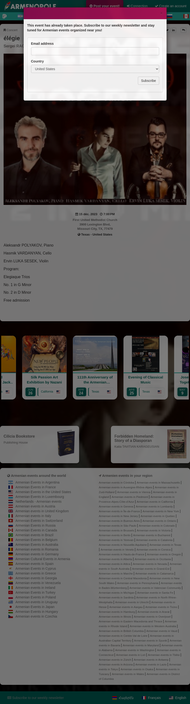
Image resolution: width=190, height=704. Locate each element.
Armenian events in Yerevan (116, 539)
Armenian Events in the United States (43, 492)
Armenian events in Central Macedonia (123, 578)
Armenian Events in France (36, 487)
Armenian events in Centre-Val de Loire (123, 635)
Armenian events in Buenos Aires (120, 520)
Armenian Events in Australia (37, 544)
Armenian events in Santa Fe (155, 592)
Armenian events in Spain (35, 564)
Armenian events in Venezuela (38, 583)
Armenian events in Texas (165, 544)
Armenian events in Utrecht (132, 602)
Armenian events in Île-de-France (120, 511)
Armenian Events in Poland (36, 597)
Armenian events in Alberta (116, 559)
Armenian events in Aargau (126, 606)
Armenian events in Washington (135, 650)
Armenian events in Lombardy (155, 506)
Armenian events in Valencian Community (156, 587)
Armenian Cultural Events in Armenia (43, 559)
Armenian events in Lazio (151, 664)
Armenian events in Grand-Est (151, 568)
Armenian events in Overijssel (152, 616)
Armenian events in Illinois (115, 616)
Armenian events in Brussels (117, 530)
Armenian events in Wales (128, 674)
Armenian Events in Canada (36, 530)
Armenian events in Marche (116, 573)
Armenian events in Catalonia (154, 539)
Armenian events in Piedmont (130, 496)
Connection (137, 6)
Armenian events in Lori (131, 654)
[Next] (186, 16)
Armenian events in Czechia (36, 616)
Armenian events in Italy (33, 516)
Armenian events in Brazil (35, 535)
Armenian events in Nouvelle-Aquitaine (123, 544)
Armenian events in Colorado (157, 525)
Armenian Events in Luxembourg (40, 497)
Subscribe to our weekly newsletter (35, 698)
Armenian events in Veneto (118, 549)
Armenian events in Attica (115, 563)
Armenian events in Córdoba (117, 482)
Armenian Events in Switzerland (39, 521)
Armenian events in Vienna (134, 492)
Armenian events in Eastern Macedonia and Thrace (131, 621)
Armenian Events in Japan (35, 607)
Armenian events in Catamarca (154, 573)
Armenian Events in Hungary (37, 612)
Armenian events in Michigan (117, 592)
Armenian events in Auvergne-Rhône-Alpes (126, 487)
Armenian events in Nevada (150, 563)
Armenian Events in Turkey (35, 592)
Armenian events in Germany (37, 554)
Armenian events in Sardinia (117, 597)
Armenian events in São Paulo (118, 525)
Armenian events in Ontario (159, 520)
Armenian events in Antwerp (151, 659)
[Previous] (3, 16)
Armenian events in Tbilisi (164, 654)
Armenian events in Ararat (153, 611)
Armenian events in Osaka (137, 669)
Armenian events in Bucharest (152, 535)
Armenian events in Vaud (162, 630)
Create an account (170, 6)
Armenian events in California (155, 501)
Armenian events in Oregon (164, 554)
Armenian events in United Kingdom (42, 511)
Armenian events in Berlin (115, 535)
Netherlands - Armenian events (38, 501)
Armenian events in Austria (35, 506)
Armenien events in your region (127, 476)
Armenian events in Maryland (141, 645)
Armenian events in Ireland (35, 588)
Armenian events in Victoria (154, 530)
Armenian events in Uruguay (37, 602)
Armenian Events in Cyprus (36, 568)
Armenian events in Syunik (151, 640)
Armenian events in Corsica (153, 549)
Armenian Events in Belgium (37, 540)
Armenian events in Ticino (161, 606)
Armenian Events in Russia (36, 525)
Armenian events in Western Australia (153, 626)
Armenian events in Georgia (36, 578)
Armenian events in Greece (36, 573)
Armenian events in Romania (37, 549)
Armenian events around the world (38, 476)
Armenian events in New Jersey (119, 516)
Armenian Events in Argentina (38, 482)
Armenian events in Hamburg (117, 611)
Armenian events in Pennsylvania (138, 583)
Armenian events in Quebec (158, 516)
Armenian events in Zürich (115, 659)
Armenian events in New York (161, 511)
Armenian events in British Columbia (122, 630)
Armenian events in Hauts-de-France (122, 554)
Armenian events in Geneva (116, 506)
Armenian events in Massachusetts (159, 482)
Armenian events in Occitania (153, 559)
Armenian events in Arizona (116, 664)
